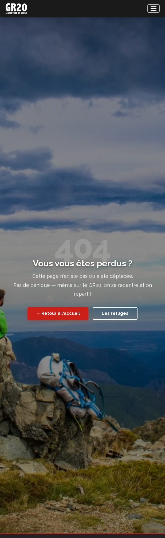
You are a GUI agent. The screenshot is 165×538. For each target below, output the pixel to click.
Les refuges (115, 313)
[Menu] (153, 8)
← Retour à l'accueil (58, 313)
